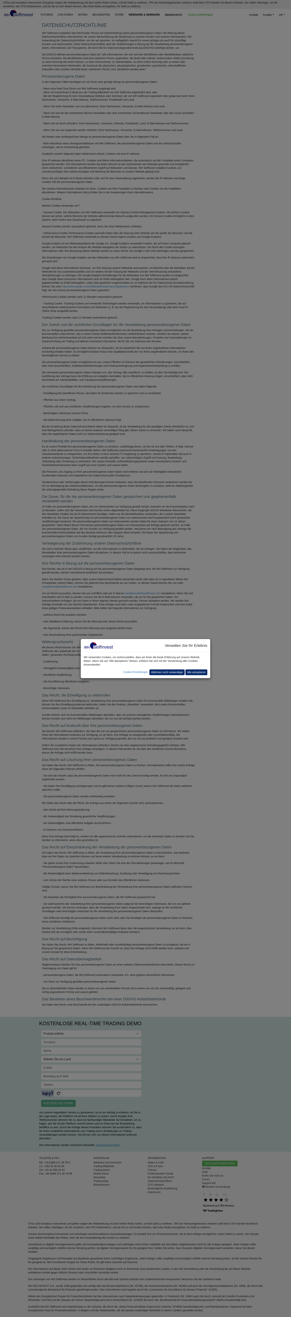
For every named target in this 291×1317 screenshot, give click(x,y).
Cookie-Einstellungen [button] (135, 672)
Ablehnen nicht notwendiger (167, 672)
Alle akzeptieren (196, 672)
